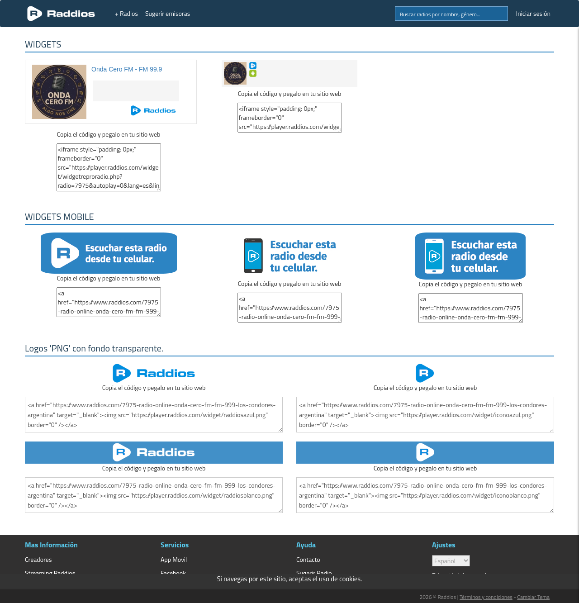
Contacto (308, 559)
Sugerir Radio (314, 573)
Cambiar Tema (533, 597)
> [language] (451, 560)
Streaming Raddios (50, 573)
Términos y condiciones (486, 597)
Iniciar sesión (533, 13)
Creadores (38, 559)
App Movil (174, 559)
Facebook (173, 573)
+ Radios (126, 13)
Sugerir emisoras (167, 13)
